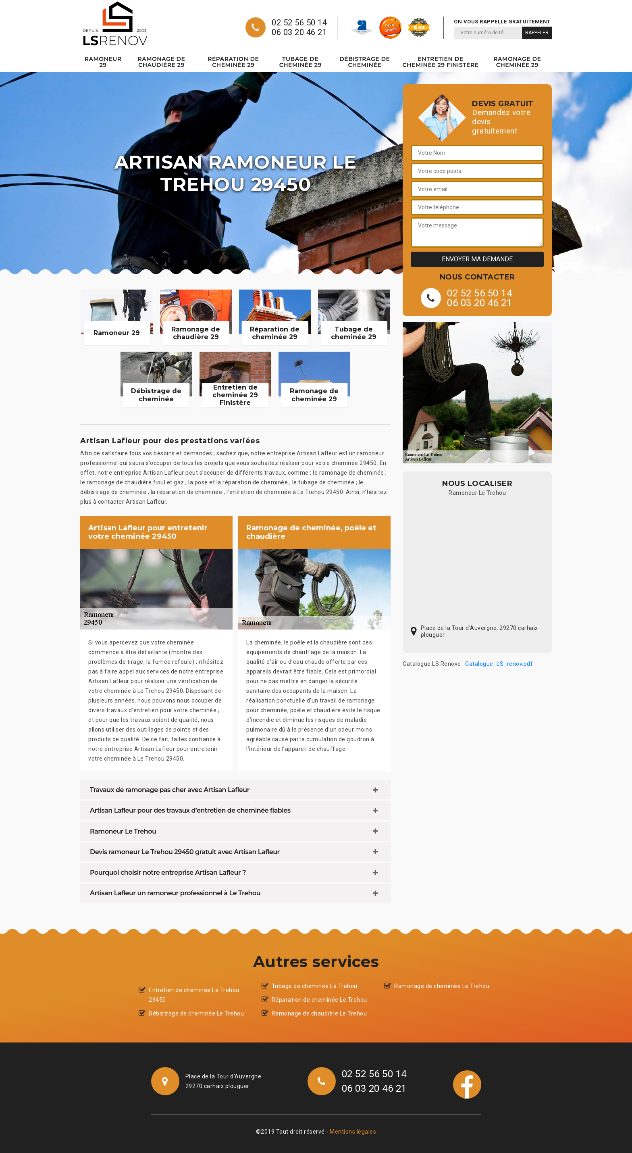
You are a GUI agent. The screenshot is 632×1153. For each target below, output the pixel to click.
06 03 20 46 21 (299, 32)
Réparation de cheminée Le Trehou (319, 1000)
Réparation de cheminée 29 (233, 62)
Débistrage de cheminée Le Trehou (196, 1013)
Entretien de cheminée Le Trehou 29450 (194, 995)
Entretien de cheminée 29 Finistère (440, 62)
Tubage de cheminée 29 (300, 62)
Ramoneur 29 (103, 62)
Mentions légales (353, 1131)
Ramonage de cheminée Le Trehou (441, 986)
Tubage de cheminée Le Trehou (315, 986)
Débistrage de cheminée (364, 62)
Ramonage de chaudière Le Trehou (319, 1013)
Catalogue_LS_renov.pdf (499, 664)
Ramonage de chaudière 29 (161, 62)
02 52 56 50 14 (299, 22)
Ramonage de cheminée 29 (517, 62)
